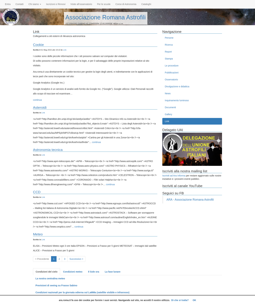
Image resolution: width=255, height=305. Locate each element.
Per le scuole (103, 4)
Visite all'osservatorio (81, 4)
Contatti (19, 4)
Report (168, 51)
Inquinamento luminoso (177, 100)
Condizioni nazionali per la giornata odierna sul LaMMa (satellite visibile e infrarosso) (82, 292)
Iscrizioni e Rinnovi (55, 4)
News (168, 93)
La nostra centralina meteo (50, 278)
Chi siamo (35, 4)
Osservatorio (171, 79)
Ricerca (169, 44)
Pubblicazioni (172, 72)
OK (194, 300)
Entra (7, 4)
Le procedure (172, 65)
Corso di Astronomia (125, 4)
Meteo (38, 234)
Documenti (170, 107)
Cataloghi (146, 4)
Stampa (169, 58)
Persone (169, 37)
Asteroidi (40, 107)
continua (37, 100)
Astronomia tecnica (48, 150)
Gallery (168, 114)
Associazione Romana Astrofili (105, 17)
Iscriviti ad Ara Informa (173, 175)
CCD (37, 192)
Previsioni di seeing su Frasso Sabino (56, 285)
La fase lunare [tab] (112, 271)
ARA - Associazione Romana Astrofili (190, 199)
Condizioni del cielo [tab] (46, 271)
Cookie (38, 45)
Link (64, 50)
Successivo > (76, 259)
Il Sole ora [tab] (93, 271)
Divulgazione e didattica (177, 86)
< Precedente (42, 259)
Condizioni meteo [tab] (72, 271)
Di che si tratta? (180, 300)
